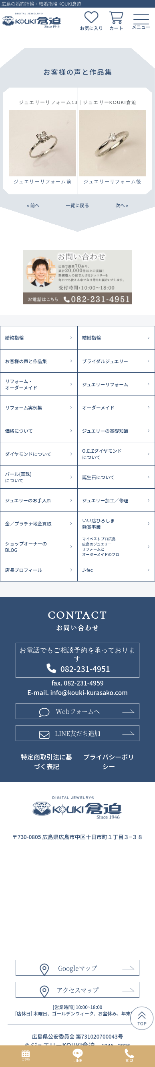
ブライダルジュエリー (105, 361)
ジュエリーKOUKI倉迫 (62, 1045)
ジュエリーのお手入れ (28, 500)
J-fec (87, 570)
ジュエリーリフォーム (105, 384)
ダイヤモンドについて (28, 454)
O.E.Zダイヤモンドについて (102, 454)
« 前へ (33, 205)
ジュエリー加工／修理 (105, 500)
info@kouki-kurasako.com (89, 692)
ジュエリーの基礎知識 (105, 431)
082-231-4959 (83, 682)
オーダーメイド (98, 407)
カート (116, 28)
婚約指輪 (14, 337)
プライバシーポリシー (109, 761)
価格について (19, 431)
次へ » (121, 205)
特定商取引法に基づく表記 (46, 761)
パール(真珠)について (18, 477)
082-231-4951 (85, 668)
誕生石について (98, 477)
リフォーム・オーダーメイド (21, 384)
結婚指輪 (91, 337)
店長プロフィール (23, 570)
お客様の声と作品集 (26, 361)
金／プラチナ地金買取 (28, 523)
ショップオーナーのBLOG (26, 546)
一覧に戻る (77, 205)
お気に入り (91, 28)
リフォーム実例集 (23, 407)
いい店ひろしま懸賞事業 (98, 523)
